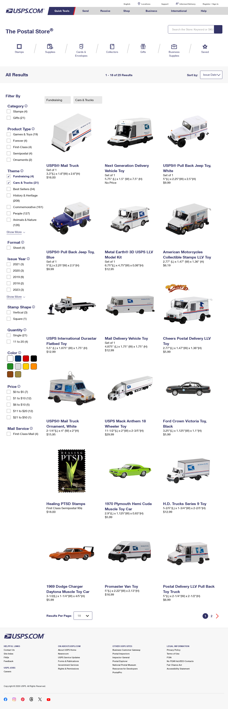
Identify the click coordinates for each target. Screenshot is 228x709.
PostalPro (117, 672)
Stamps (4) (20, 111)
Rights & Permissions (68, 668)
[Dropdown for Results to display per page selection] (83, 616)
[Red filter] (26, 358)
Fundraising (54, 100)
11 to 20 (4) (20, 341)
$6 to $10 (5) (21, 404)
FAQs (6, 657)
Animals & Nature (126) (25, 222)
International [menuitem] (179, 10)
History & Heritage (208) (25, 197)
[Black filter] (34, 358)
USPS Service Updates (69, 657)
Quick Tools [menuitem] (61, 10)
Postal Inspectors (121, 653)
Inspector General (121, 657)
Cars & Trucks (84, 100)
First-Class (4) (22, 147)
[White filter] (10, 358)
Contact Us (9, 650)
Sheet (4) (19, 247)
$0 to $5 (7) (20, 391)
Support (164, 4)
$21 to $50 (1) (22, 417)
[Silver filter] (18, 366)
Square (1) (20, 318)
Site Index (8, 653)
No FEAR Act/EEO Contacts (180, 661)
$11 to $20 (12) (23, 411)
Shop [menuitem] (126, 10)
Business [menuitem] (151, 10)
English (123, 4)
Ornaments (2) (22, 159)
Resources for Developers (125, 668)
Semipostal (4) (22, 153)
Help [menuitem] (204, 10)
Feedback (8, 661)
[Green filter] (10, 366)
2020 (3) (18, 270)
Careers (7, 671)
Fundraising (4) (23, 176)
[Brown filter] (10, 374)
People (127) (21, 213)
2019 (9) (18, 277)
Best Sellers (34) (24, 189)
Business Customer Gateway (126, 650)
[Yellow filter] (26, 366)
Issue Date (210, 74)
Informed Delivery (187, 4)
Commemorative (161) (28, 207)
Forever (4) (20, 140)
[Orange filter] (34, 366)
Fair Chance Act (174, 665)
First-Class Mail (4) (25, 433)
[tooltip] (26, 105)
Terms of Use (173, 653)
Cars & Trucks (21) (26, 182)
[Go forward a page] (217, 616)
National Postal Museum (124, 665)
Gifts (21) (19, 117)
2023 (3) (18, 289)
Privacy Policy (173, 650)
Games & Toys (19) (25, 134)
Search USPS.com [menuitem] (219, 11)
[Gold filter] (18, 374)
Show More (14, 232)
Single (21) (20, 335)
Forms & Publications (68, 661)
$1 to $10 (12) (22, 398)
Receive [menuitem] (105, 10)
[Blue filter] (18, 358)
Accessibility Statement (178, 668)
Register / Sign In (210, 4)
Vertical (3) (20, 312)
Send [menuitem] (85, 10)
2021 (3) (18, 264)
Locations (145, 4)
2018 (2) (18, 283)
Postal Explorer (120, 661)
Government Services (68, 665)
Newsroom (63, 653)
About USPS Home (67, 650)
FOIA (169, 657)
